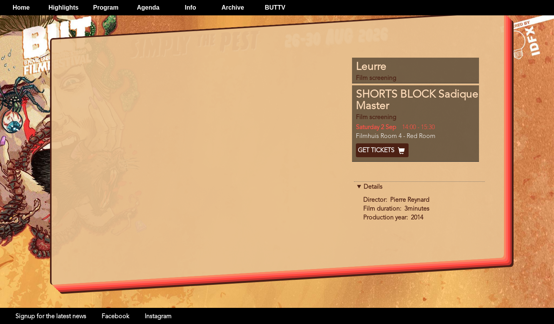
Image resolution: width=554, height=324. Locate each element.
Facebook (115, 317)
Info (190, 7)
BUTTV (275, 7)
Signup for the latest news (50, 317)
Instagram (158, 317)
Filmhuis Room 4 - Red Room (396, 136)
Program (105, 7)
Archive (233, 7)
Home (21, 7)
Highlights (63, 7)
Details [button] (373, 187)
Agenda (148, 7)
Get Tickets (382, 150)
